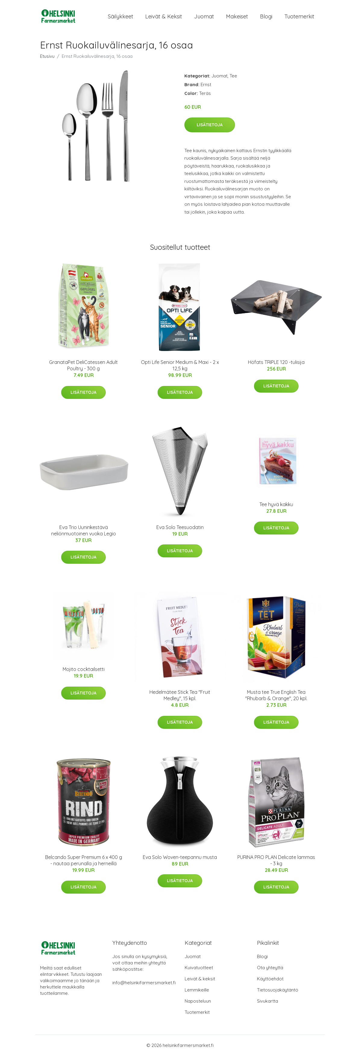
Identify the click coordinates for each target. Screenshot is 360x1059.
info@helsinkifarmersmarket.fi (144, 986)
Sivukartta (267, 1004)
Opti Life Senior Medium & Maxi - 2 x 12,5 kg (180, 368)
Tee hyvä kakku (276, 507)
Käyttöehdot (270, 982)
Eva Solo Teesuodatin (180, 530)
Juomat (204, 17)
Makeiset (237, 17)
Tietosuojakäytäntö (277, 993)
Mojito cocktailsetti (84, 672)
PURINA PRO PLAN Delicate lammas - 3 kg (276, 863)
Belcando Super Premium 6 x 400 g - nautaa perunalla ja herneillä (83, 863)
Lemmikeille (197, 993)
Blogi (266, 17)
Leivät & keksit (163, 17)
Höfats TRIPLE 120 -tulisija (276, 365)
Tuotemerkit (299, 17)
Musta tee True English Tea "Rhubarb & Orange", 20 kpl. (276, 698)
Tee (233, 79)
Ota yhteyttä (270, 971)
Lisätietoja (210, 127)
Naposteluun (198, 1004)
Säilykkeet (120, 17)
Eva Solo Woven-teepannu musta (180, 860)
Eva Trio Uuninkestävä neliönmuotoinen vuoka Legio (83, 533)
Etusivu (47, 59)
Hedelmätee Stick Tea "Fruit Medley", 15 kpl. (179, 698)
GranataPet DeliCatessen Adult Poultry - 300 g (83, 368)
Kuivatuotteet (199, 971)
